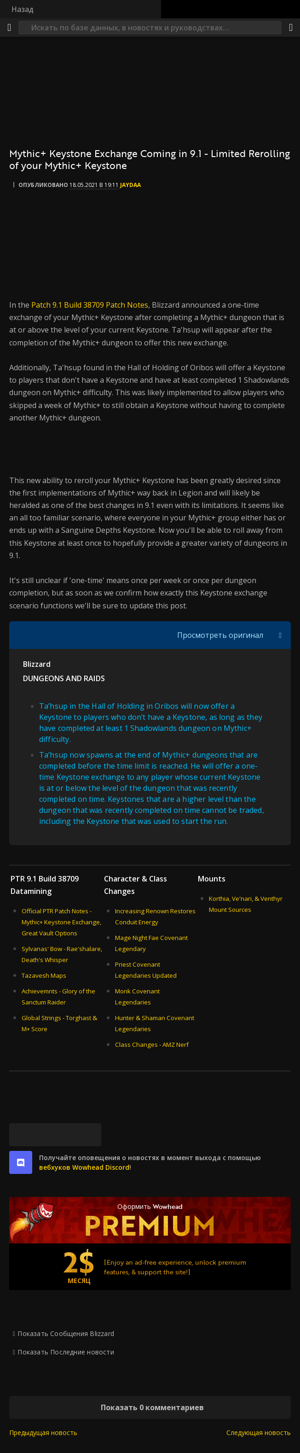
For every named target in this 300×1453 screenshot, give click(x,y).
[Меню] (9, 27)
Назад (23, 9)
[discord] (20, 1162)
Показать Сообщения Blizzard (65, 1333)
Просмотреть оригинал (220, 635)
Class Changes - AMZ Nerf (152, 1044)
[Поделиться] (291, 27)
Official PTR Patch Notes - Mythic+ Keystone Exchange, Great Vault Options (61, 922)
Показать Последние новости (65, 1352)
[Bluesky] (20, 1134)
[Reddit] (66, 1134)
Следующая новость (258, 1432)
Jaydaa (130, 185)
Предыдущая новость (43, 1432)
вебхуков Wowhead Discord (84, 1167)
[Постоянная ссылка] (89, 1134)
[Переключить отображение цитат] (280, 635)
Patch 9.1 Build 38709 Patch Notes (89, 305)
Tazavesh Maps (44, 975)
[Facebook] (43, 1134)
